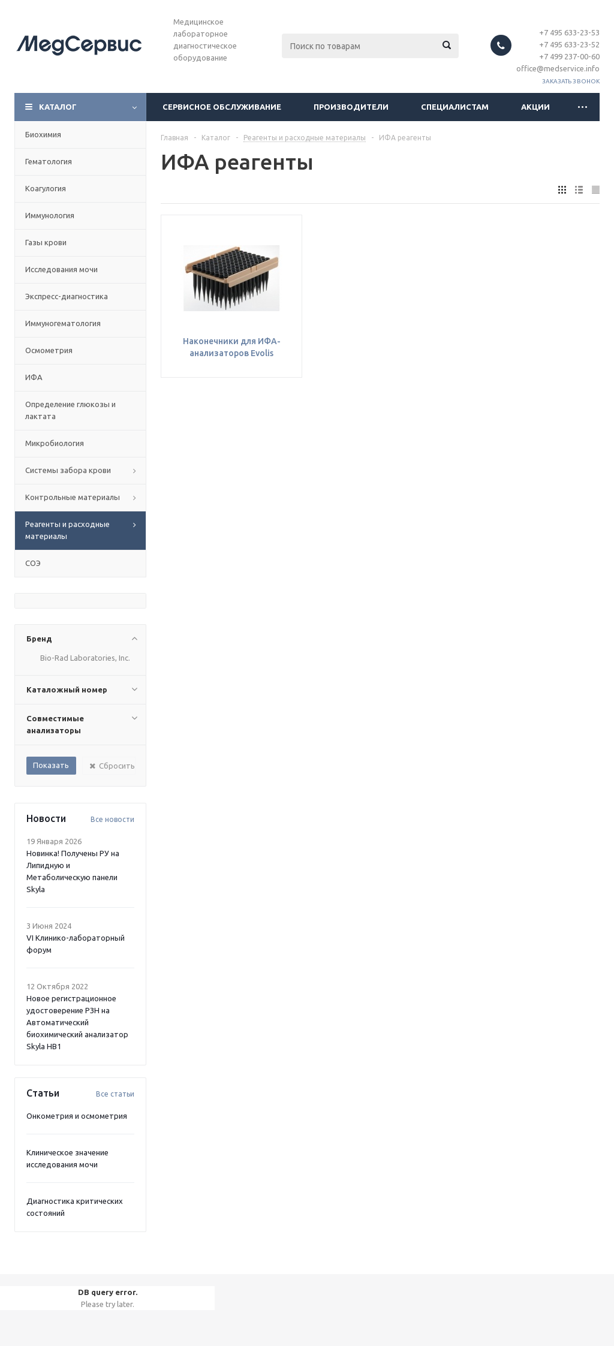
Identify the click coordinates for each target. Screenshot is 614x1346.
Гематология (48, 161)
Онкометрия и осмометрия (76, 1116)
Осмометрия (49, 350)
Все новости (112, 819)
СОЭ (33, 563)
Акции (535, 107)
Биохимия (43, 134)
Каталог (58, 107)
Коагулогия (45, 188)
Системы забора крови (68, 470)
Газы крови (46, 242)
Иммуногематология (63, 323)
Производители (351, 107)
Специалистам (455, 107)
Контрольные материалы (72, 497)
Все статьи (115, 1094)
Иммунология (49, 215)
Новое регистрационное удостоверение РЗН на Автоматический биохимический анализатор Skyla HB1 (77, 1022)
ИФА (34, 377)
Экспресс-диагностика (66, 296)
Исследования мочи (61, 269)
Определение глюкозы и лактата (70, 410)
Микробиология (54, 443)
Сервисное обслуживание (221, 107)
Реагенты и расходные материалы (67, 530)
